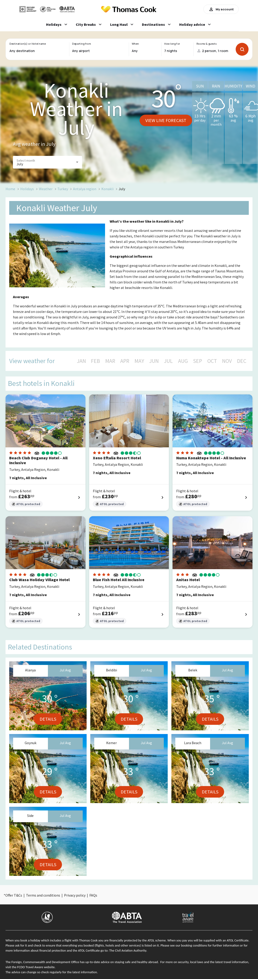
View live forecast (165, 120)
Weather (46, 188)
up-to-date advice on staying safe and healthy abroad (121, 962)
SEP (197, 361)
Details (48, 719)
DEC (241, 361)
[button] (47, 162)
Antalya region (84, 188)
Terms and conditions (43, 895)
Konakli (107, 188)
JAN (81, 361)
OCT (212, 361)
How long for (172, 43)
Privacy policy (74, 895)
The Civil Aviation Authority (127, 950)
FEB (95, 361)
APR (124, 361)
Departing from (81, 43)
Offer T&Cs (13, 895)
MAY (139, 361)
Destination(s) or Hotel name (27, 43)
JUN (154, 361)
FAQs (93, 895)
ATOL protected (26, 504)
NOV (227, 361)
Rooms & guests (206, 43)
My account (221, 9)
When (135, 43)
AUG (183, 361)
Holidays (27, 188)
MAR (110, 361)
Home (10, 188)
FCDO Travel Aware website (36, 967)
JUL (168, 361)
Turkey (62, 188)
